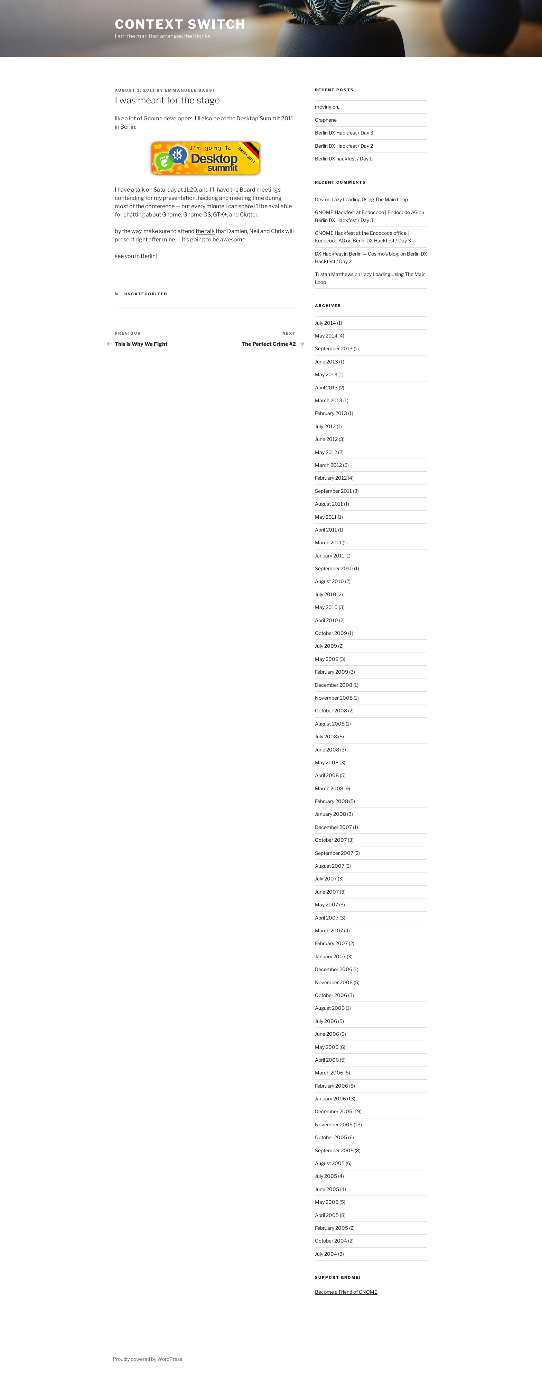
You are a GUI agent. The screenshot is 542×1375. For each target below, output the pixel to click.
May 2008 (326, 762)
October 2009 (331, 633)
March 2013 (328, 400)
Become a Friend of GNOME (346, 1292)
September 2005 (334, 1150)
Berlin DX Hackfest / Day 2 (344, 146)
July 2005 (326, 1176)
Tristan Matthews (334, 274)
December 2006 (333, 969)
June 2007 (327, 892)
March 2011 (328, 542)
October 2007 (331, 840)
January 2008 (330, 814)
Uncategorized (146, 294)
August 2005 (330, 1163)
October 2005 (331, 1137)
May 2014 (326, 336)
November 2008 (334, 698)
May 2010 (326, 607)
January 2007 (330, 956)
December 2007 (333, 827)
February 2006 (331, 1086)
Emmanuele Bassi (190, 90)
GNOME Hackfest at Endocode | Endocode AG (366, 212)
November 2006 (334, 982)
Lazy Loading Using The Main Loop (369, 199)
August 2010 (329, 581)
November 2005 (334, 1124)
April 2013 (326, 387)
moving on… (328, 107)
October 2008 (331, 710)
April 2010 (326, 620)
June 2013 (326, 361)
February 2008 (331, 801)
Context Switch (180, 24)
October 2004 (331, 1241)
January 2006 (330, 1098)
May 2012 (326, 452)
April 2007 (326, 918)
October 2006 (331, 995)
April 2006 (327, 1060)
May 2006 (326, 1047)
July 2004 (326, 1254)
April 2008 (327, 775)
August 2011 (329, 504)
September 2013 (334, 348)
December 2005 (333, 1111)
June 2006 (327, 1034)
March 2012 (328, 465)
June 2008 (327, 750)
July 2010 (325, 594)
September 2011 (333, 491)
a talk (138, 189)
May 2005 (326, 1202)
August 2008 (330, 724)
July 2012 (325, 426)
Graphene (326, 120)
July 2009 (326, 646)
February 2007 (331, 943)
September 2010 (334, 568)
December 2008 (333, 685)
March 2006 (329, 1073)
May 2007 (326, 904)
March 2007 (329, 930)
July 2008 (326, 736)
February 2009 (331, 672)
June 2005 (327, 1189)
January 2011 (329, 556)
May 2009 (326, 659)
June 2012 (326, 439)
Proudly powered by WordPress (147, 1359)
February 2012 (331, 478)
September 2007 (334, 853)
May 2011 (326, 517)
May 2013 (326, 374)
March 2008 (329, 788)
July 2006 (326, 1021)
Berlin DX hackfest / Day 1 (343, 159)
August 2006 (330, 1008)
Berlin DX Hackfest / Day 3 (344, 133)
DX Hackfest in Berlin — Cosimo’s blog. (357, 254)
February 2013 (331, 413)
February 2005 (331, 1228)
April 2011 (326, 530)
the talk (205, 231)
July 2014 (325, 323)
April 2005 (327, 1215)
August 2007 (329, 866)
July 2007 (326, 879)
